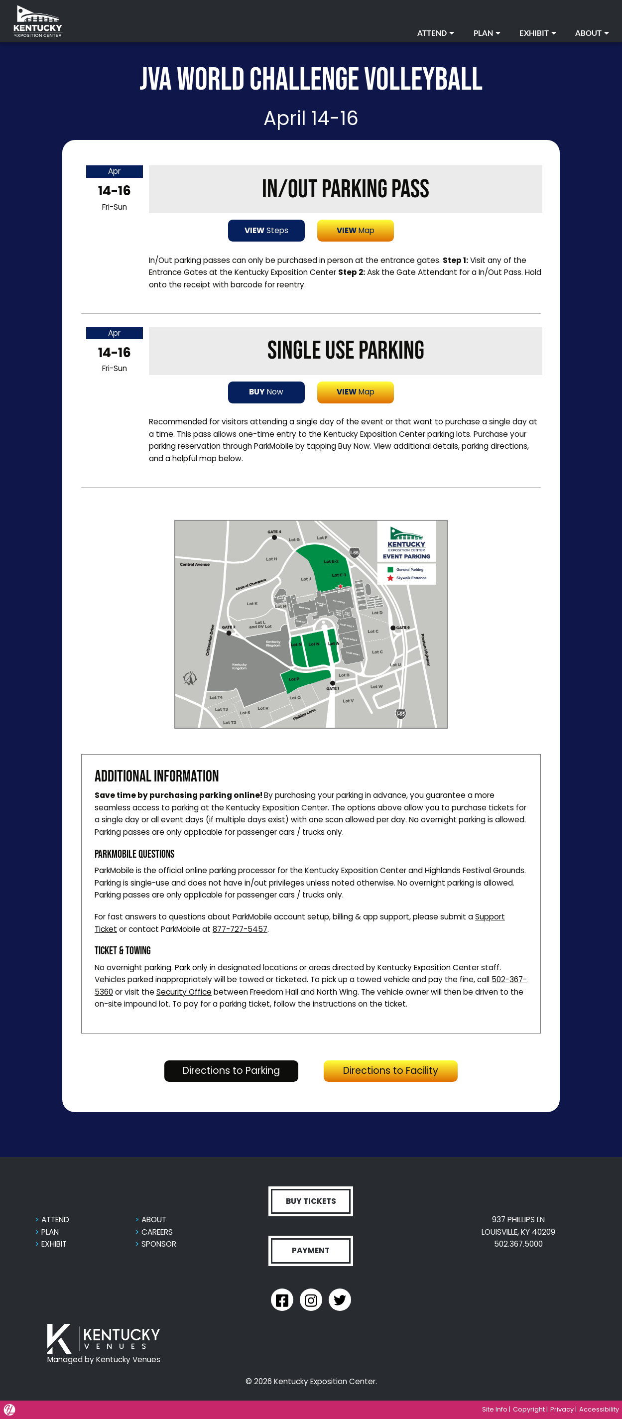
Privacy (562, 1409)
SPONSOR (158, 1244)
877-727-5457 (240, 929)
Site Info (494, 1409)
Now (266, 392)
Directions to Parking (240, 1070)
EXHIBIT (537, 32)
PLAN (487, 32)
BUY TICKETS (311, 1201)
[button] (311, 624)
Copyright (529, 1409)
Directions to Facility (400, 1070)
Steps (266, 230)
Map (355, 230)
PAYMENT (311, 1250)
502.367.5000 (518, 1244)
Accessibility (599, 1409)
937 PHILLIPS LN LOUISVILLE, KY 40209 (518, 1225)
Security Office (184, 992)
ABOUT (592, 32)
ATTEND (435, 32)
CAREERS (157, 1232)
